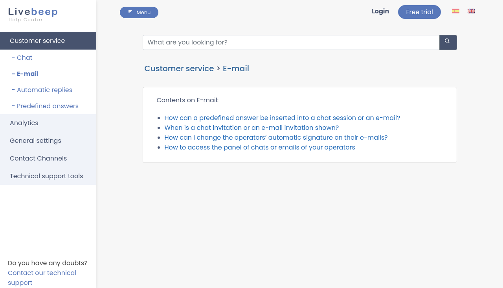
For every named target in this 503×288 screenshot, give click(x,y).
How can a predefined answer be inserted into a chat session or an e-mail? (282, 117)
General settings (35, 140)
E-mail (236, 68)
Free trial (419, 12)
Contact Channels (38, 158)
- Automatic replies (42, 89)
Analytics (24, 122)
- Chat (22, 57)
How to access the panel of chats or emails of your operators (260, 147)
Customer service (37, 40)
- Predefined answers (45, 106)
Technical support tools (46, 176)
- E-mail (25, 73)
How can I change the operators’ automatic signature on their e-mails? (276, 137)
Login (380, 11)
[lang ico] (456, 10)
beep (46, 15)
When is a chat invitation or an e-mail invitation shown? (252, 127)
